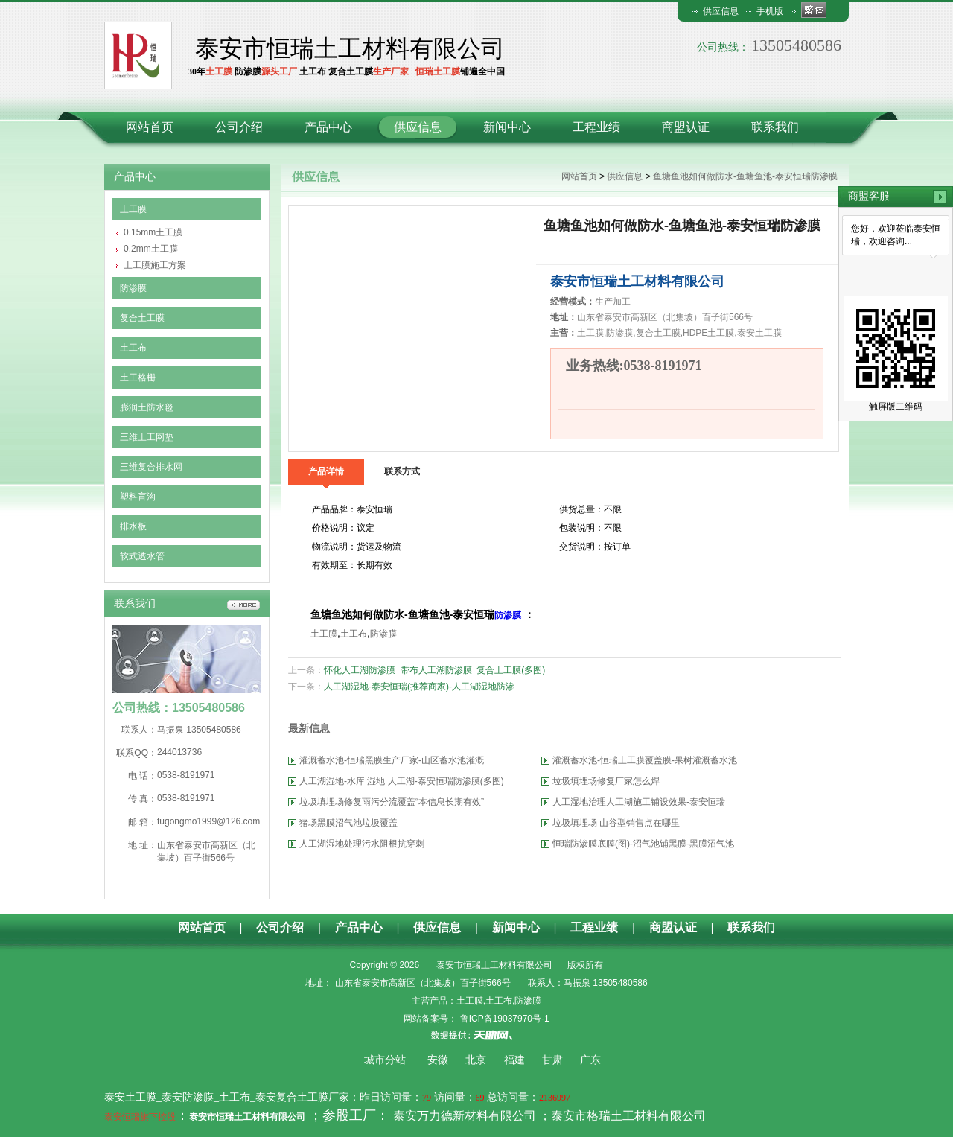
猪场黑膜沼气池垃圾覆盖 (348, 823)
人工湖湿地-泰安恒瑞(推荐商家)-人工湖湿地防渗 (419, 686)
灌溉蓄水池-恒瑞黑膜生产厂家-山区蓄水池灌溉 (391, 760)
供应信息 (721, 11)
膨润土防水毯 (146, 407)
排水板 (133, 526)
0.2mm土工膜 (151, 248)
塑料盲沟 (138, 496)
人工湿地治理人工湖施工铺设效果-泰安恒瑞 (638, 802)
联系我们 (775, 127)
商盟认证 (686, 127)
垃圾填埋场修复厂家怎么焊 (606, 781)
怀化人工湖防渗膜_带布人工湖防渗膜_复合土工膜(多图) (434, 670)
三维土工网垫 (146, 437)
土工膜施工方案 (155, 265)
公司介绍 (239, 127)
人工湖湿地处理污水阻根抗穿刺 (361, 843)
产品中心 (328, 127)
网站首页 (149, 127)
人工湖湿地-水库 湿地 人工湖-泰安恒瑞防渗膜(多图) (401, 781)
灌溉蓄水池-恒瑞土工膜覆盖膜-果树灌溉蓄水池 (644, 760)
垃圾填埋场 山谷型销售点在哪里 (616, 823)
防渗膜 (133, 288)
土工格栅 (138, 377)
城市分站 (385, 1060)
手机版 (769, 11)
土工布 (133, 348)
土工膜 (133, 209)
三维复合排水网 (151, 467)
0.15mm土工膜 (153, 232)
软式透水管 (142, 556)
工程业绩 (596, 127)
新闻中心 (507, 127)
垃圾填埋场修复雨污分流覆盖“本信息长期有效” (391, 802)
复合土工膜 (142, 318)
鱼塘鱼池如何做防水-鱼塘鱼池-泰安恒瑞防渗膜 (745, 176)
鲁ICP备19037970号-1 (503, 1018)
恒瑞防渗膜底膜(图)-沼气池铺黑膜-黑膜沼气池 (643, 843)
